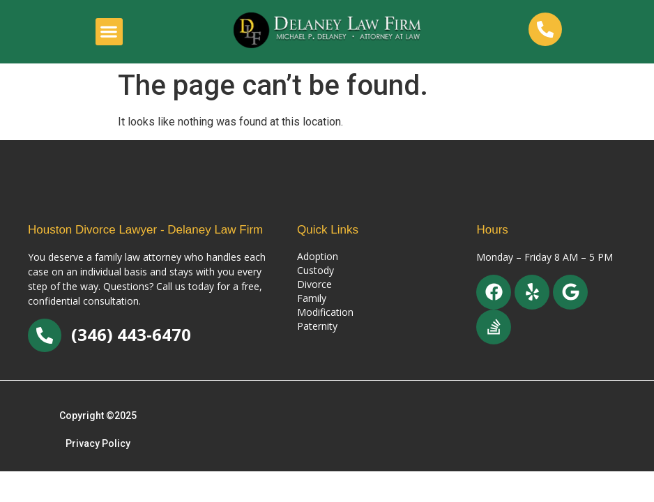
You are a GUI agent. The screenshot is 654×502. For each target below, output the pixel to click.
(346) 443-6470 (131, 334)
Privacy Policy (98, 443)
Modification (325, 312)
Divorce (314, 284)
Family (311, 298)
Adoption (317, 256)
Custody (315, 270)
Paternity (317, 326)
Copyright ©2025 (98, 415)
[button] (109, 31)
